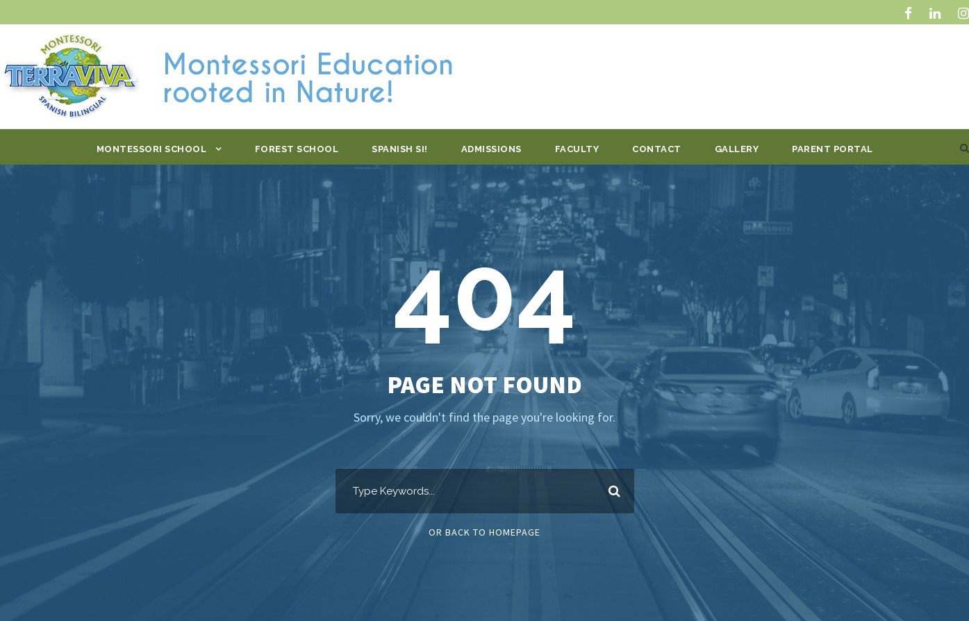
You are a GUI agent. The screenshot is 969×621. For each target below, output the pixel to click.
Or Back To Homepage (484, 532)
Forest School (297, 149)
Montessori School (152, 149)
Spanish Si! (400, 149)
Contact (656, 149)
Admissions (491, 149)
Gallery (737, 149)
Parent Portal (832, 149)
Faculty (577, 149)
